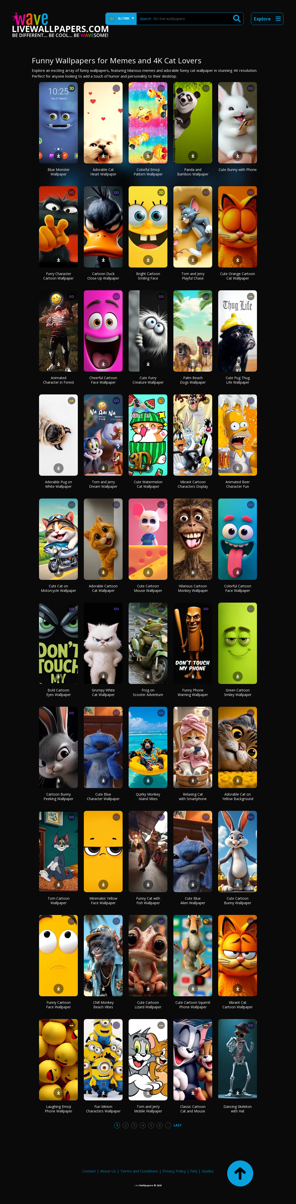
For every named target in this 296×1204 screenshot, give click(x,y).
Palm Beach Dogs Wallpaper (193, 380)
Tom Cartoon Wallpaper (59, 900)
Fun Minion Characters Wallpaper (103, 1108)
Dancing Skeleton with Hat (237, 1108)
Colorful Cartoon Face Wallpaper (237, 588)
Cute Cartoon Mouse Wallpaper (148, 588)
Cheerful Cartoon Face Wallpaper (103, 380)
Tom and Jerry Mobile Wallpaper (148, 1108)
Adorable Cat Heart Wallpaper (103, 171)
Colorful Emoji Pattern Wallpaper (148, 171)
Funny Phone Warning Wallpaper (193, 692)
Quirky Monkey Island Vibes (148, 796)
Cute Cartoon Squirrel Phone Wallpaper (192, 1004)
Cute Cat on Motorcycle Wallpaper (58, 588)
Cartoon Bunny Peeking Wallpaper (58, 796)
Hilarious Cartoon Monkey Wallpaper (193, 588)
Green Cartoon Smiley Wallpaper (237, 692)
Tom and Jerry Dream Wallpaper (103, 484)
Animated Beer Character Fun (237, 484)
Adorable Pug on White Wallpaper (58, 484)
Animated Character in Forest (58, 380)
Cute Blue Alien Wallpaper (192, 900)
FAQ (193, 1170)
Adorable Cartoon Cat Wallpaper (103, 588)
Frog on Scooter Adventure (148, 692)
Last (178, 1125)
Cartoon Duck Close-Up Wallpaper (103, 276)
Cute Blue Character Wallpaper (103, 796)
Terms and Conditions (139, 1170)
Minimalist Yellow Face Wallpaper (103, 900)
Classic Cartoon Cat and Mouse (192, 1108)
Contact (89, 1170)
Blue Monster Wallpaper (59, 171)
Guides (208, 1170)
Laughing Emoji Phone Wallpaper (58, 1108)
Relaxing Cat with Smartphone (193, 796)
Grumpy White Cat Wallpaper (103, 692)
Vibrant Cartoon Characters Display (193, 484)
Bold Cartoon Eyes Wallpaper (58, 692)
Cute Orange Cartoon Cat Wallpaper (237, 276)
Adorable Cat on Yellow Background (237, 796)
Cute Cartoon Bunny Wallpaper (237, 900)
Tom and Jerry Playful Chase (192, 276)
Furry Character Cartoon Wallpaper (58, 276)
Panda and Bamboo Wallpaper (192, 171)
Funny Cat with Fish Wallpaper (148, 900)
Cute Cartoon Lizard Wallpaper (148, 1004)
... (168, 1125)
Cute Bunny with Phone (238, 169)
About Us (108, 1170)
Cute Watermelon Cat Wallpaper (148, 484)
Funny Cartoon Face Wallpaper (58, 1004)
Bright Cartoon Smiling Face (148, 276)
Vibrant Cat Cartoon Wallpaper (237, 1004)
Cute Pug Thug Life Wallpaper (238, 380)
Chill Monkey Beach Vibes (103, 1004)
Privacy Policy (174, 1170)
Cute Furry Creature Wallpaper (148, 380)
